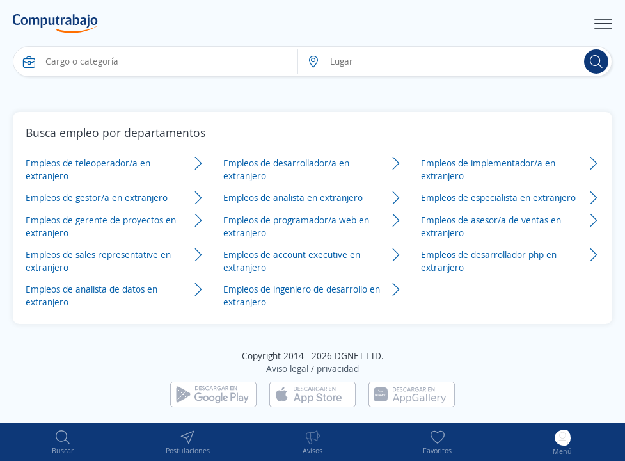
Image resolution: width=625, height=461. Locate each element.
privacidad (338, 368)
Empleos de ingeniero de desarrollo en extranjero (301, 295)
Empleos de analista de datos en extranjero (91, 295)
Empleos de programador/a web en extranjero (296, 226)
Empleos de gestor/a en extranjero (97, 197)
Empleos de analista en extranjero (293, 197)
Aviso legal (287, 368)
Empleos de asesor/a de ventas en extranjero (491, 226)
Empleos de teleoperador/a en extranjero (88, 169)
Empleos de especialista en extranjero (498, 197)
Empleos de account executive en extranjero (291, 260)
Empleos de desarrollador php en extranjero (489, 260)
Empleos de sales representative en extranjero (98, 260)
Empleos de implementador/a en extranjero (488, 169)
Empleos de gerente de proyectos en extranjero (101, 226)
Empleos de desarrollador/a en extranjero (286, 169)
